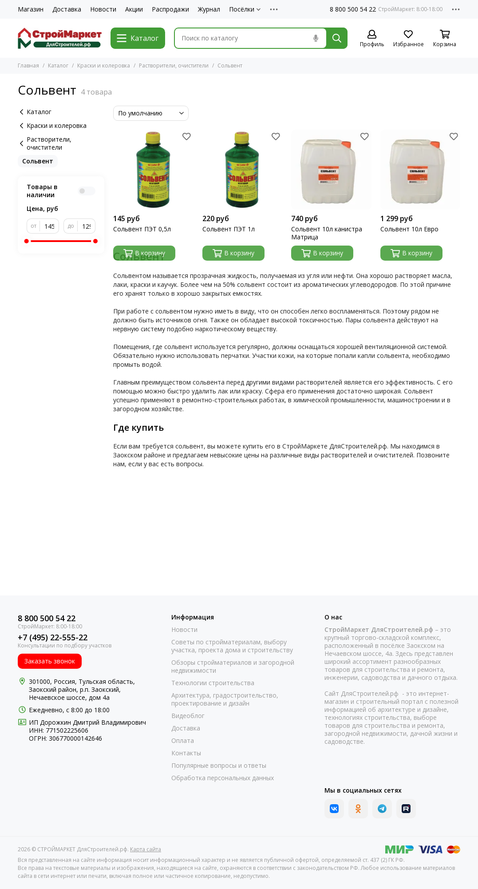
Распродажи (170, 9)
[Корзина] (444, 39)
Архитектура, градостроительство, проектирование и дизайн (224, 699)
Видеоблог (188, 716)
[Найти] (337, 38)
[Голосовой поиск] (315, 38)
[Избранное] (408, 39)
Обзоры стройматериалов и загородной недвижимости (232, 667)
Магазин (30, 9)
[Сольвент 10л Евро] (420, 170)
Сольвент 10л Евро (409, 229)
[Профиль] (371, 39)
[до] (87, 226)
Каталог (58, 65)
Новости (103, 9)
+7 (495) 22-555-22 (52, 637)
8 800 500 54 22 (353, 9)
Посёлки (245, 9)
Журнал (209, 9)
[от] (49, 226)
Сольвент (37, 161)
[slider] (26, 241)
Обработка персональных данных (222, 778)
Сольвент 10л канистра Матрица (326, 233)
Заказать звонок (49, 661)
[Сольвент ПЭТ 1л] (242, 170)
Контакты (186, 753)
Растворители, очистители (174, 65)
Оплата (182, 741)
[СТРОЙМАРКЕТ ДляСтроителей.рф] (60, 38)
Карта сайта (145, 849)
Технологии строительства (212, 683)
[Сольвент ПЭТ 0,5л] (153, 170)
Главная (28, 65)
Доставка (66, 9)
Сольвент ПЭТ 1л (228, 229)
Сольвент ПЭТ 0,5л (142, 229)
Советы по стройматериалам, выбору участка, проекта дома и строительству (232, 646)
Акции (134, 9)
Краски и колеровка (103, 65)
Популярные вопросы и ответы (218, 766)
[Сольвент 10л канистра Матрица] (331, 170)
